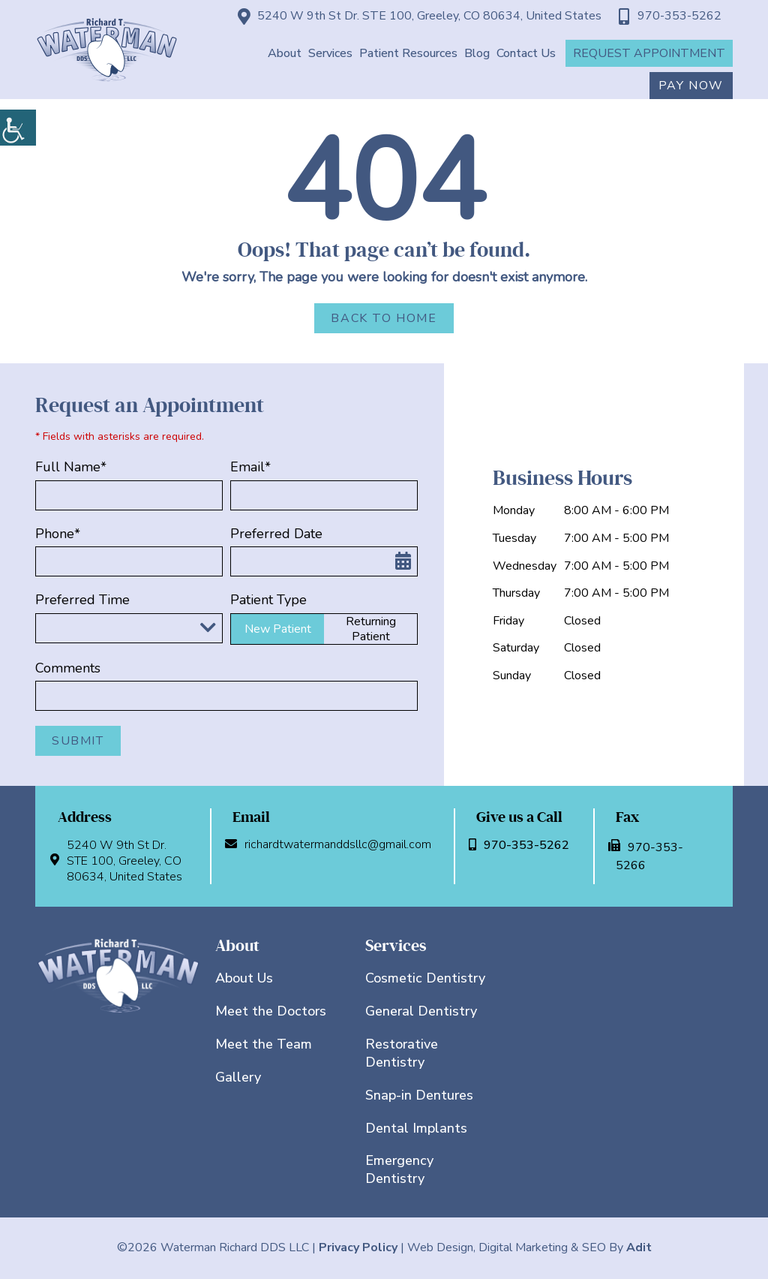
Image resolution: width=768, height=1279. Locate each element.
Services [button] (330, 53)
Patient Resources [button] (408, 53)
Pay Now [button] (691, 85)
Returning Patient (371, 629)
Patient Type (268, 600)
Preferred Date (276, 534)
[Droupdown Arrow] (208, 628)
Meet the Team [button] (263, 1044)
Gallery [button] (238, 1077)
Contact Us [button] (526, 53)
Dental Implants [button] (416, 1128)
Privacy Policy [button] (358, 1247)
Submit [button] (78, 741)
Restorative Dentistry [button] (401, 1053)
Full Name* (70, 467)
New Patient (277, 629)
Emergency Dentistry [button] (399, 1169)
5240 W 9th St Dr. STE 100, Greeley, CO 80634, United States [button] (420, 16)
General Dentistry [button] (421, 1011)
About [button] (285, 53)
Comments (67, 668)
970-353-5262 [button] (670, 16)
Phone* (57, 534)
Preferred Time (82, 600)
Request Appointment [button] (649, 53)
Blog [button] (477, 53)
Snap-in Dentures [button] (419, 1095)
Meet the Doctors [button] (270, 1011)
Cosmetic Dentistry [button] (425, 978)
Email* (250, 467)
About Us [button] (244, 978)
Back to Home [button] (383, 318)
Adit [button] (639, 1247)
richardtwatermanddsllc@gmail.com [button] (331, 845)
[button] (18, 128)
